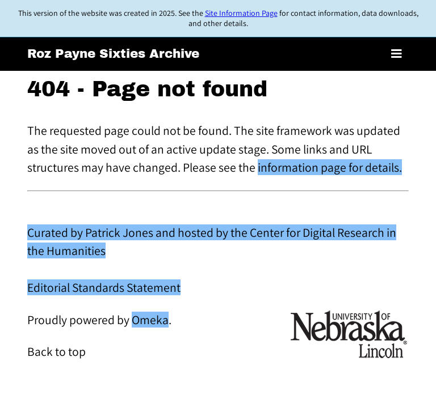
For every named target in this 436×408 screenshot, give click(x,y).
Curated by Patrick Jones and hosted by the (138, 232)
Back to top (56, 351)
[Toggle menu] (396, 54)
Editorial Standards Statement (104, 287)
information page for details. (330, 167)
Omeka (150, 320)
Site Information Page (241, 13)
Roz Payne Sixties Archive (113, 54)
